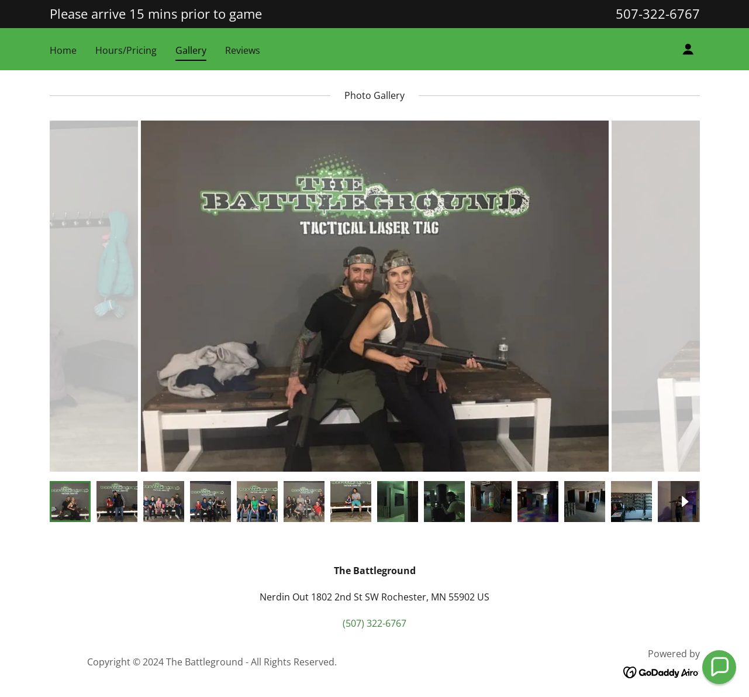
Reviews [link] (242, 50)
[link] (661, 671)
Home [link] (63, 50)
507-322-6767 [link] (658, 13)
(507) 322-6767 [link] (374, 623)
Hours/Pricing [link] (126, 50)
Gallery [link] (190, 50)
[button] (688, 49)
